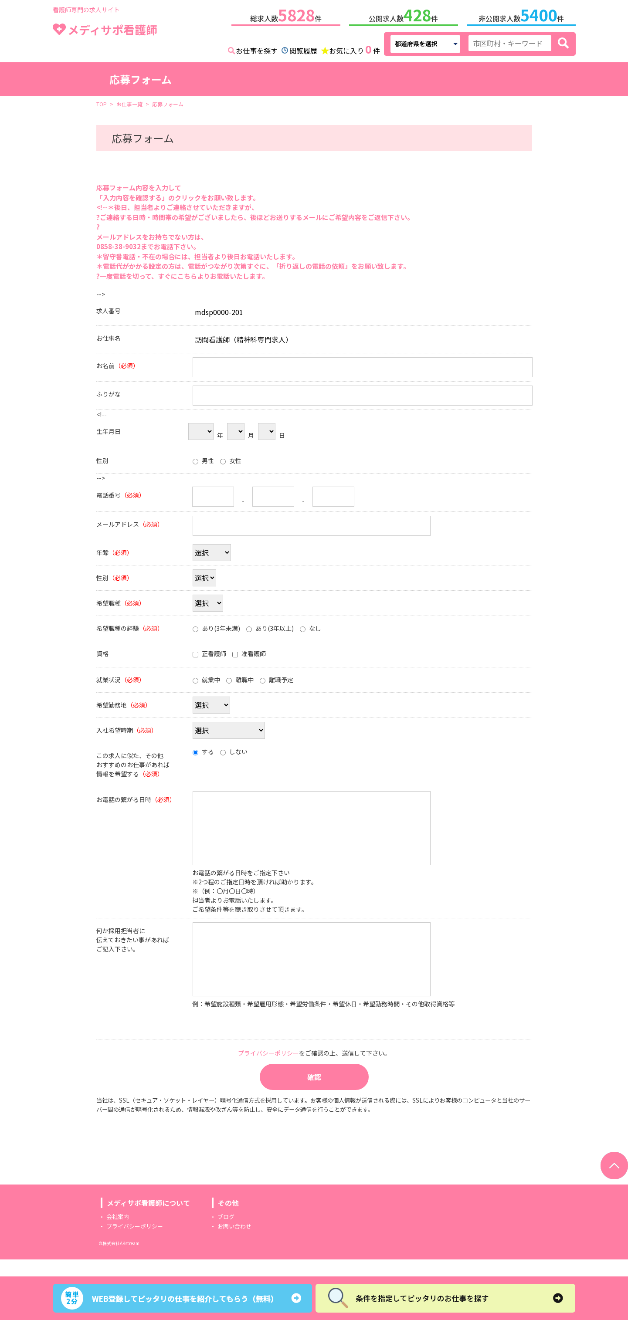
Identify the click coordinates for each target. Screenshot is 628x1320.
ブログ (225, 1233)
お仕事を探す (257, 49)
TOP (101, 102)
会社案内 (117, 1233)
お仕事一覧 (129, 102)
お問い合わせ (234, 1243)
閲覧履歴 (303, 49)
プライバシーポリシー (134, 1243)
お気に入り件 (354, 48)
